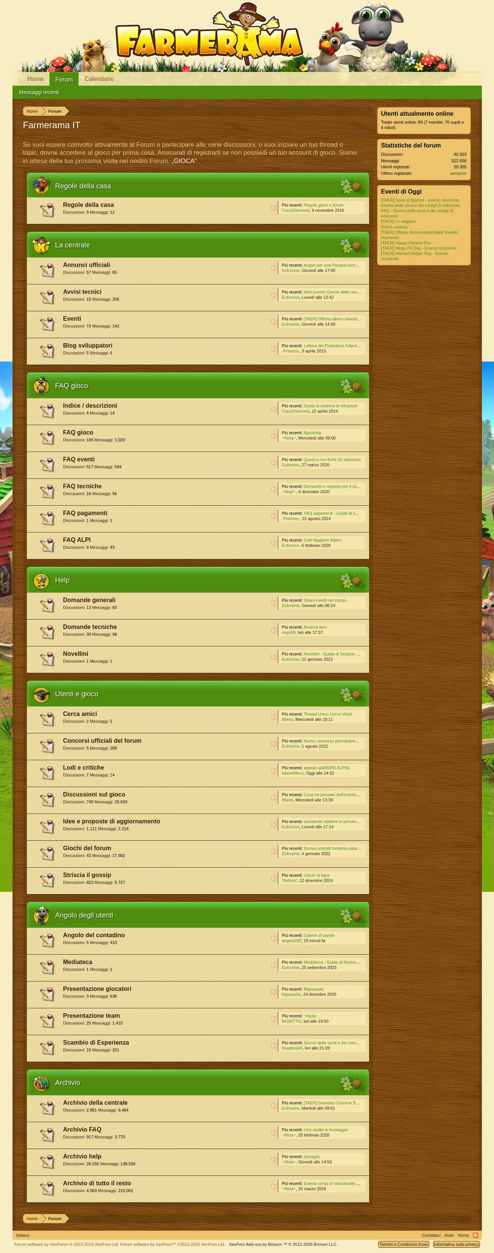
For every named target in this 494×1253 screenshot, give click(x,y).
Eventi (72, 318)
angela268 (291, 940)
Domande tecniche (90, 627)
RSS (273, 208)
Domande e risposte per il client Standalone (344, 486)
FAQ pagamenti (85, 513)
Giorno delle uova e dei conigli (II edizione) (420, 205)
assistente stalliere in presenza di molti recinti (346, 821)
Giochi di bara (317, 875)
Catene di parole (319, 935)
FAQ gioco (71, 386)
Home (36, 79)
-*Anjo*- (289, 491)
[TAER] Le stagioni (398, 221)
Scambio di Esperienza (96, 1042)
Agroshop (312, 432)
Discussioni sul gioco (94, 794)
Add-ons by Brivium (283, 1244)
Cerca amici (80, 714)
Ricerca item (315, 627)
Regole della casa (83, 186)
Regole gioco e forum (324, 205)
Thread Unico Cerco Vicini (328, 714)
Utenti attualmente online (417, 113)
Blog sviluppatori (88, 345)
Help (62, 580)
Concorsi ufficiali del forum (102, 741)
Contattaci (431, 1235)
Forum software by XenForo (66, 1244)
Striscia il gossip (87, 875)
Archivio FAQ (82, 1129)
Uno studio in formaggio (326, 1129)
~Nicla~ (289, 438)
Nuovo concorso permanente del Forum (340, 741)
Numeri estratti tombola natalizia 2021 (339, 848)
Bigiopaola (313, 989)
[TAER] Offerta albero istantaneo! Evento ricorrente (351, 319)
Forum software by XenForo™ (172, 1244)
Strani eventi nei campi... (326, 600)
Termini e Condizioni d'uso (403, 1244)
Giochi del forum (87, 848)
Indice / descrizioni (90, 405)
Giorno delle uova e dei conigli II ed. (337, 1042)
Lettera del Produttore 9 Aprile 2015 (337, 345)
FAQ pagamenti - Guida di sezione (336, 513)
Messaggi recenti (39, 92)
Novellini (76, 654)
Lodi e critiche (83, 767)
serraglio (312, 1156)
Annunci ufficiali (86, 265)
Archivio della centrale (95, 1102)
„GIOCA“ (184, 161)
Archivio (67, 1083)
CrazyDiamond (296, 210)
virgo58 (289, 632)
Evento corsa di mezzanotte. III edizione (341, 1183)
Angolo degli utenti (84, 915)
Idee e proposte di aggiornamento (112, 821)
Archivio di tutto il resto (97, 1183)
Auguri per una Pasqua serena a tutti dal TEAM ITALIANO (357, 265)
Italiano (23, 1235)
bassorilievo (293, 773)
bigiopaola (291, 994)
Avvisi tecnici (82, 292)
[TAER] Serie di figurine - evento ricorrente (420, 200)
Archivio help (82, 1156)
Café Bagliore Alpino (323, 540)
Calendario (99, 79)
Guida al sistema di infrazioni (330, 406)
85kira (287, 719)
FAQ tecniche (82, 486)
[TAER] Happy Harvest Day (406, 243)
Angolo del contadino (94, 935)
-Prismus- (291, 351)
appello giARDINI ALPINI (327, 767)
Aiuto (449, 1235)
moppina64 (292, 1048)
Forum (64, 79)
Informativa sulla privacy (456, 1244)
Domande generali (89, 600)
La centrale (72, 245)
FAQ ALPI (77, 540)
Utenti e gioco (76, 694)
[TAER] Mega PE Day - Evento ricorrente (419, 248)
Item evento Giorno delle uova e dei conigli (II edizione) (354, 292)
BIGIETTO (291, 1021)
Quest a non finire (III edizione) (332, 459)
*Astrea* (289, 880)
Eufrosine (290, 270)
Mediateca (77, 962)
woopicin (458, 173)
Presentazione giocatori (97, 989)
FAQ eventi (79, 459)
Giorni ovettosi (394, 227)
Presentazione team (91, 1015)
